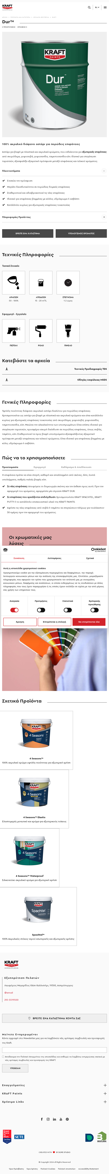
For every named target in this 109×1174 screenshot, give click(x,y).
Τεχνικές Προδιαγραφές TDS (54, 368)
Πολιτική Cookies (48, 1169)
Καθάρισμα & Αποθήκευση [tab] (76, 467)
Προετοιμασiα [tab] (10, 467)
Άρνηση (20, 622)
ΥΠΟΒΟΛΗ (15, 1068)
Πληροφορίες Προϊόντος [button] (16, 217)
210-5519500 (11, 999)
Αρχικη (5, 17)
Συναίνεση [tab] (19, 558)
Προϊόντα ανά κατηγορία (20, 17)
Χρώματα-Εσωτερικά (41, 17)
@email (8, 992)
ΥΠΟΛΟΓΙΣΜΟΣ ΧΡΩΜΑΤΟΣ (81, 233)
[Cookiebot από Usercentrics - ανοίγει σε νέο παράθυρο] (93, 550)
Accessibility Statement (88, 1169)
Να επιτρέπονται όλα (89, 622)
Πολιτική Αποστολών (67, 1169)
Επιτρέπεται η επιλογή (54, 622)
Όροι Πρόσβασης (16, 1169)
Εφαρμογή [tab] (40, 467)
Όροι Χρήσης (32, 1169)
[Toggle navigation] (105, 7)
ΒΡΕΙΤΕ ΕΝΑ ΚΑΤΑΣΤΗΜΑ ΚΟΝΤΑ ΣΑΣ (54, 1018)
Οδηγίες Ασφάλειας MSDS (54, 379)
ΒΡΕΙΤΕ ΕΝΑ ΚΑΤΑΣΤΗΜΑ (28, 233)
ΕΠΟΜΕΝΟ (22, 27)
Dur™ (54, 17)
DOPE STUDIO (64, 1152)
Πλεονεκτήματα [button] (11, 170)
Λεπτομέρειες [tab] (54, 558)
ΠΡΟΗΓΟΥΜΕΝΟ (8, 27)
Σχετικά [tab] (90, 558)
